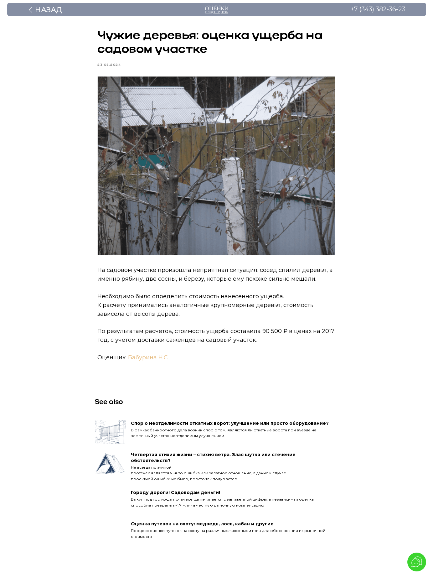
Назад (48, 9)
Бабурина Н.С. (148, 358)
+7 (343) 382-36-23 (378, 9)
